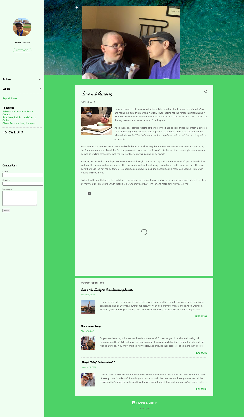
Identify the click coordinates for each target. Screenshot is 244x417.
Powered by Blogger (144, 402)
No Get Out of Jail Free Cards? (97, 362)
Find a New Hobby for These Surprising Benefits (106, 290)
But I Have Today (91, 326)
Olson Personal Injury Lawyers (19, 123)
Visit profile (22, 50)
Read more (201, 316)
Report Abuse (9, 98)
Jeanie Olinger (22, 42)
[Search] (211, 8)
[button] (205, 92)
